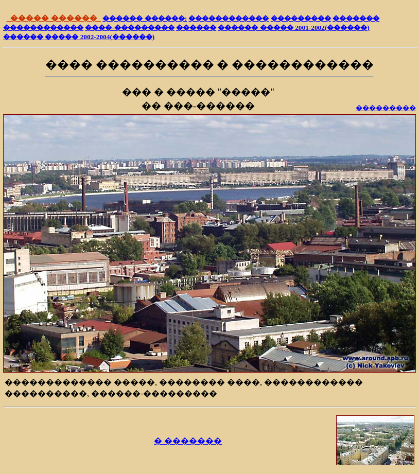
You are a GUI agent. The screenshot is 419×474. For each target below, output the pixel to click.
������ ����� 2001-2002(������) (293, 27)
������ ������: (144, 18)
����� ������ (54, 18)
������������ (228, 18)
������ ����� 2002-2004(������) (78, 37)
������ (196, 27)
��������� (301, 18)
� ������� (188, 440)
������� (356, 18)
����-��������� (129, 27)
